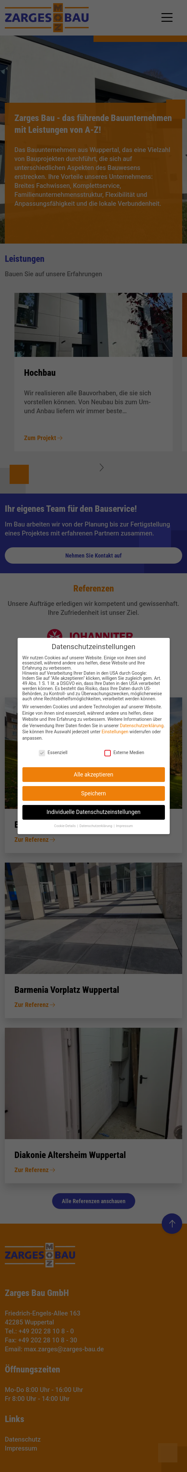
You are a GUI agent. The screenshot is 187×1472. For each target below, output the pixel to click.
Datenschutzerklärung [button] (96, 832)
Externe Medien (124, 758)
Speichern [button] (93, 799)
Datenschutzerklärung (141, 731)
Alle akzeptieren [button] (93, 780)
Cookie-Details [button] (65, 832)
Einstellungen (115, 737)
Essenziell (53, 758)
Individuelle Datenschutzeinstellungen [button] (93, 818)
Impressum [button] (124, 832)
